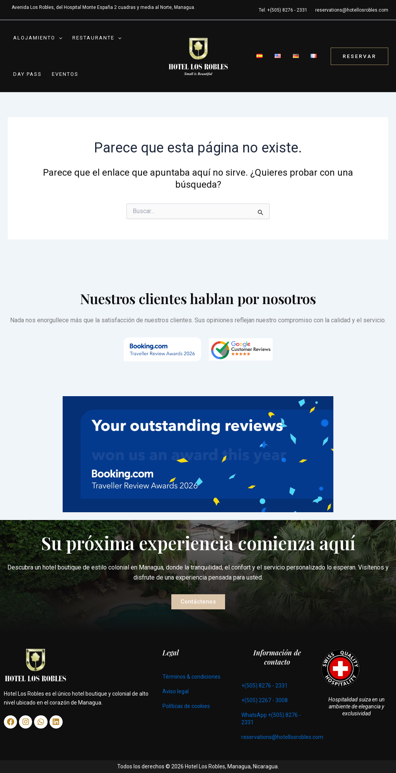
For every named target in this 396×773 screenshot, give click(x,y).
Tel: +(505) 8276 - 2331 (283, 10)
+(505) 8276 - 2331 (264, 685)
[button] (57, 39)
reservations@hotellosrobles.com (351, 10)
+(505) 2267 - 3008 (264, 700)
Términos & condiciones (191, 677)
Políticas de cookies (186, 706)
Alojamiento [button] (36, 39)
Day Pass (26, 78)
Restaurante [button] (93, 39)
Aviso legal (175, 691)
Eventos (61, 78)
